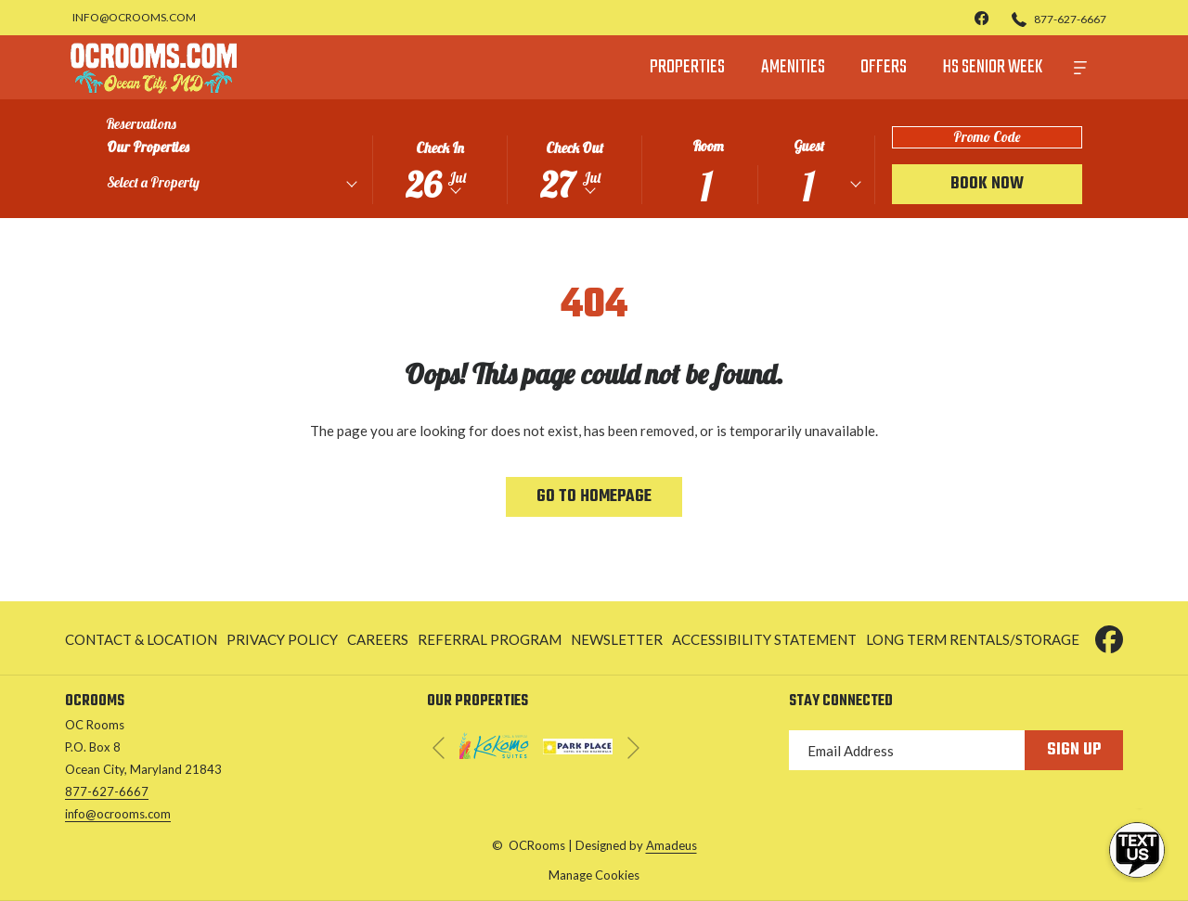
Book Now (987, 184)
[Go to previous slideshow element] (438, 747)
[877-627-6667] (1059, 18)
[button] (439, 168)
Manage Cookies (594, 875)
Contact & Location (141, 639)
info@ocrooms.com (118, 813)
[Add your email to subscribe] (907, 750)
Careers (377, 639)
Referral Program (490, 639)
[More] (1080, 67)
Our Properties (148, 147)
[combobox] (231, 185)
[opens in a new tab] (494, 742)
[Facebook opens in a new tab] (1109, 635)
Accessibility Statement (764, 639)
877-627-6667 (106, 791)
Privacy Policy (282, 639)
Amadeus (671, 845)
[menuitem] (687, 67)
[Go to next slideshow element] (633, 747)
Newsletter (617, 639)
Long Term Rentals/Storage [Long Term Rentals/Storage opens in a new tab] (972, 642)
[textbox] (188, 182)
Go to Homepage (594, 496)
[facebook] (982, 17)
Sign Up (1074, 750)
